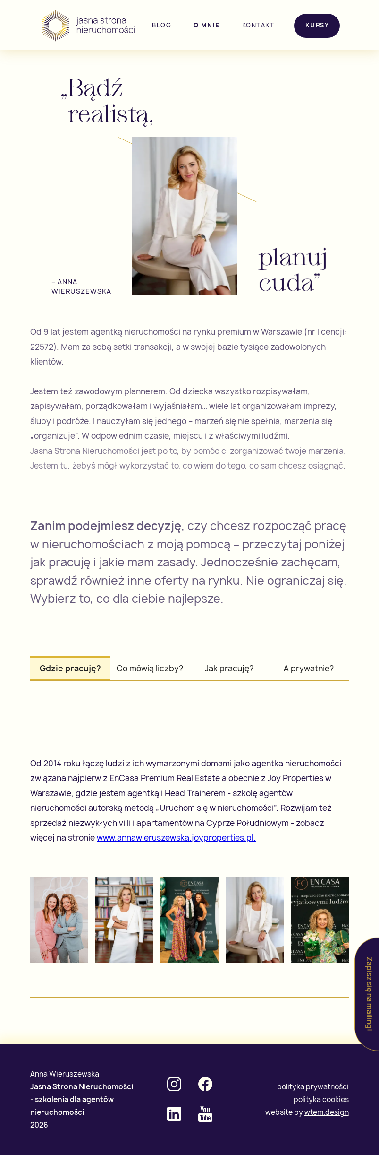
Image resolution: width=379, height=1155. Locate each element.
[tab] (70, 668)
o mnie (207, 25)
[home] (89, 25)
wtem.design (326, 1112)
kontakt (258, 25)
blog (161, 25)
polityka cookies (321, 1099)
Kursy (317, 25)
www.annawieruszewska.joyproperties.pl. (176, 837)
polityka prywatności (313, 1087)
